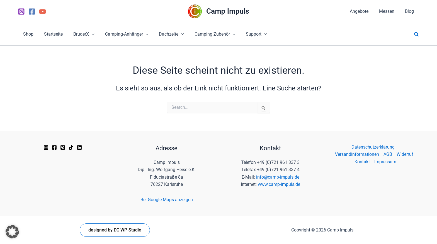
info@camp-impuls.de (277, 177)
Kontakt (362, 161)
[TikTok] (71, 147)
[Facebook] (31, 11)
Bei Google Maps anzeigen (166, 199)
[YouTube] (42, 11)
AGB (387, 154)
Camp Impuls (227, 11)
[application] (87, 34)
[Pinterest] (62, 147)
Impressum (385, 161)
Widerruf (405, 154)
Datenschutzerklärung (373, 147)
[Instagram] (21, 11)
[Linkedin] (79, 147)
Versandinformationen (357, 154)
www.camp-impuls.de (279, 184)
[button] (80, 34)
